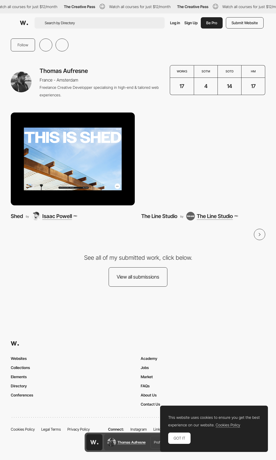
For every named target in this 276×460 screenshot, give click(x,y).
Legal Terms (51, 429)
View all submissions (138, 277)
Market (147, 376)
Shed (17, 216)
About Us (149, 395)
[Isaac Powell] (54, 216)
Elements (19, 376)
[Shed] (73, 159)
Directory (19, 386)
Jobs (145, 367)
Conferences (22, 395)
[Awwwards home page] (94, 442)
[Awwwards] (24, 23)
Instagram (138, 429)
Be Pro (211, 22)
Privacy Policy (78, 429)
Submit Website (245, 22)
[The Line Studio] (203, 159)
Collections (20, 367)
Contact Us (150, 404)
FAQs (145, 386)
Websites (19, 358)
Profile (158, 442)
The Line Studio (159, 216)
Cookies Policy (23, 429)
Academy (149, 358)
